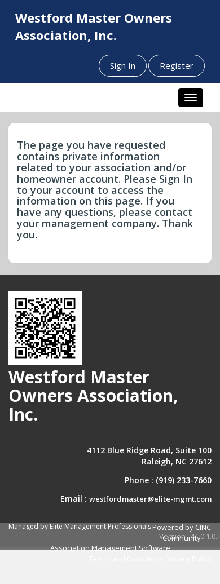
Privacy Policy (188, 559)
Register (176, 65)
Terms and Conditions (126, 559)
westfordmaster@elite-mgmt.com (150, 499)
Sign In (122, 65)
